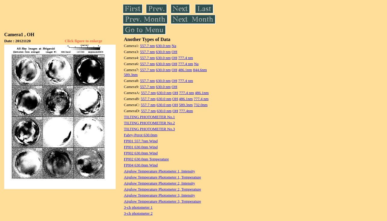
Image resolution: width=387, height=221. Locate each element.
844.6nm (200, 70)
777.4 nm (185, 57)
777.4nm (186, 111)
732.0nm (201, 105)
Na (174, 45)
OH (174, 51)
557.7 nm (147, 45)
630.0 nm (163, 45)
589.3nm (131, 74)
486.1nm (185, 70)
